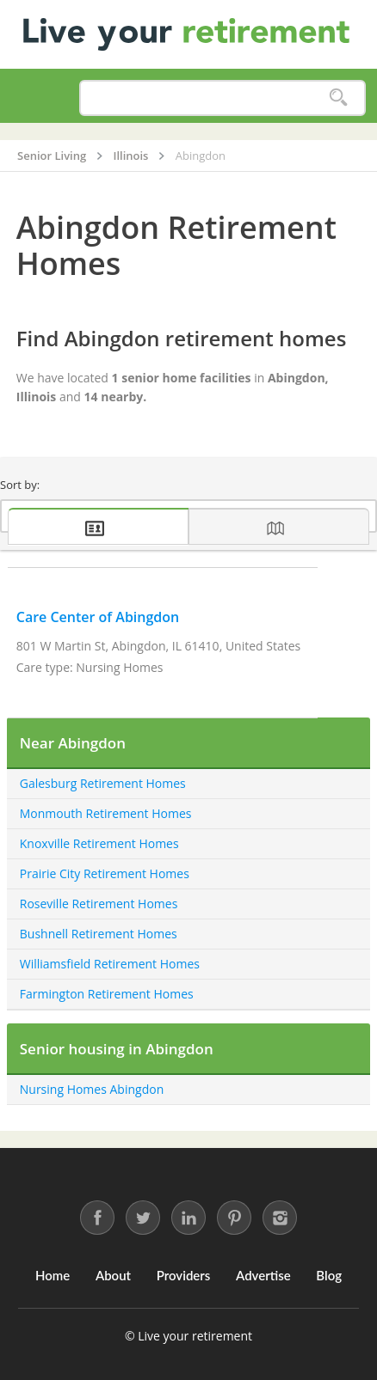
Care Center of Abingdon (97, 617)
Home (52, 1275)
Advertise (263, 1275)
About (113, 1275)
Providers (184, 1275)
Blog (329, 1275)
